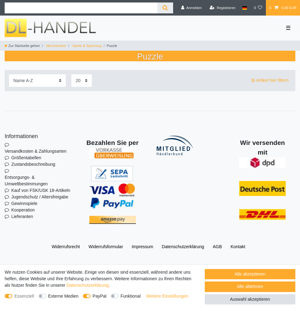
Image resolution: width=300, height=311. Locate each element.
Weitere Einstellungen (167, 296)
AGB (217, 246)
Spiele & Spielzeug (86, 46)
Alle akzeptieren (250, 274)
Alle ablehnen (250, 286)
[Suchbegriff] (81, 7)
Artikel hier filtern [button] (270, 80)
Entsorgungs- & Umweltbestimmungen (26, 180)
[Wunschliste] (258, 8)
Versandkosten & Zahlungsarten (35, 151)
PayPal (99, 296)
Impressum (142, 246)
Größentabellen (26, 157)
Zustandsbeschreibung (33, 164)
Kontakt (238, 246)
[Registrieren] (222, 8)
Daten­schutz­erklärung (183, 246)
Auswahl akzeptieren (250, 299)
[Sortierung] (37, 80)
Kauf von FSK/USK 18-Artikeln (40, 190)
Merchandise (55, 46)
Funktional (130, 296)
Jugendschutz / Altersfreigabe (39, 196)
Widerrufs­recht (65, 246)
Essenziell (24, 296)
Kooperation (23, 209)
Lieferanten (22, 216)
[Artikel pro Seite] (81, 80)
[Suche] (165, 7)
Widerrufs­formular (105, 246)
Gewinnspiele (24, 203)
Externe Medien (63, 296)
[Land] (244, 8)
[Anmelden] (191, 8)
